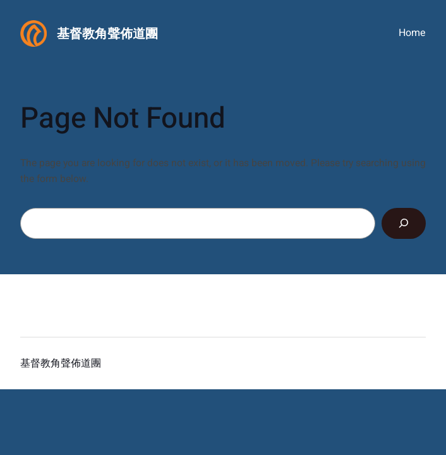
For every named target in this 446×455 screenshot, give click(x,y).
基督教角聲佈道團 (107, 34)
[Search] (404, 223)
